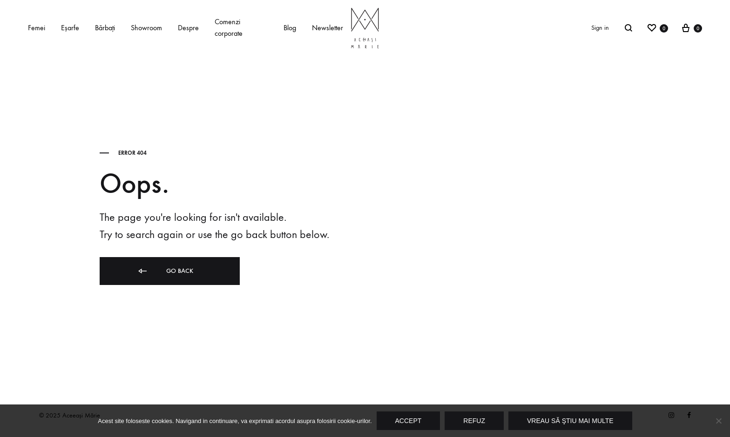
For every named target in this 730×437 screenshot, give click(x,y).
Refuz (474, 420)
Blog (290, 27)
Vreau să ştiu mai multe (570, 420)
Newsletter (327, 27)
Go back (165, 271)
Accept (408, 420)
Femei (36, 27)
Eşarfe (70, 27)
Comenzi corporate (229, 27)
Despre (188, 27)
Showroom (146, 27)
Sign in (600, 28)
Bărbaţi (105, 27)
